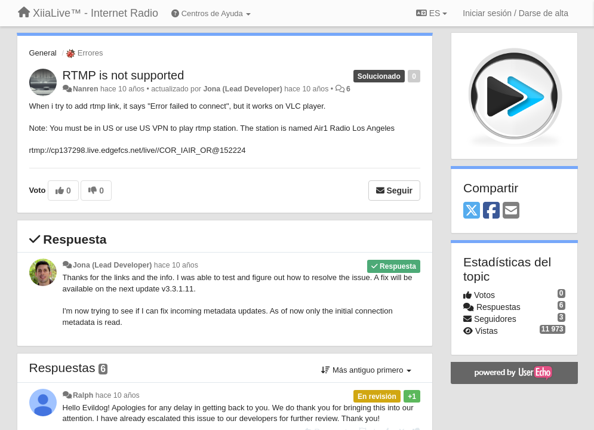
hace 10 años (176, 265)
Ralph (83, 395)
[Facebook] (491, 211)
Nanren (86, 89)
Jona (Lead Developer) (242, 89)
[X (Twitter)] (471, 211)
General (43, 52)
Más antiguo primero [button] (366, 370)
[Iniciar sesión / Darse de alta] (515, 13)
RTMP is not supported (123, 75)
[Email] (511, 211)
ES (431, 13)
